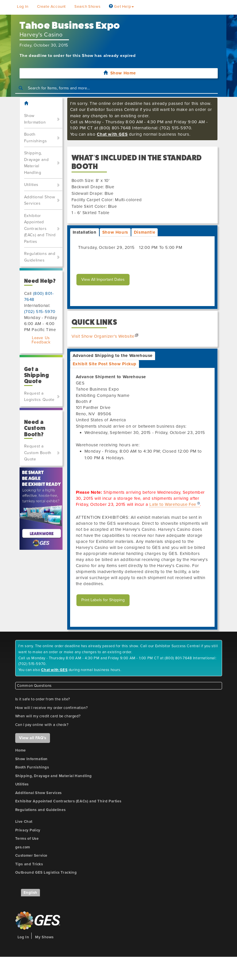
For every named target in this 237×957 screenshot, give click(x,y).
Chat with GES (112, 134)
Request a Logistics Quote (39, 396)
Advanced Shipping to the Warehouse (113, 355)
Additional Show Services (39, 200)
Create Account (51, 6)
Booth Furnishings (35, 137)
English (30, 892)
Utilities (31, 184)
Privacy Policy (28, 830)
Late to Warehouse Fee (172, 504)
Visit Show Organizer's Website (103, 336)
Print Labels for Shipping (103, 599)
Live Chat (23, 821)
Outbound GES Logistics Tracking (46, 872)
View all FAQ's (32, 737)
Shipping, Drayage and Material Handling (36, 163)
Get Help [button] (121, 6)
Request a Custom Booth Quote (37, 453)
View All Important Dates (103, 279)
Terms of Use (27, 838)
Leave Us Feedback (41, 340)
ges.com (22, 847)
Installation (85, 232)
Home (20, 750)
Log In (22, 6)
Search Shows (87, 6)
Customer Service (31, 855)
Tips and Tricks (29, 864)
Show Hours (115, 232)
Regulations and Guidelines (39, 257)
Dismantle (144, 232)
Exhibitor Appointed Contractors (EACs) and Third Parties (40, 228)
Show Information (35, 119)
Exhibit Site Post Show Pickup (104, 363)
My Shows (44, 937)
